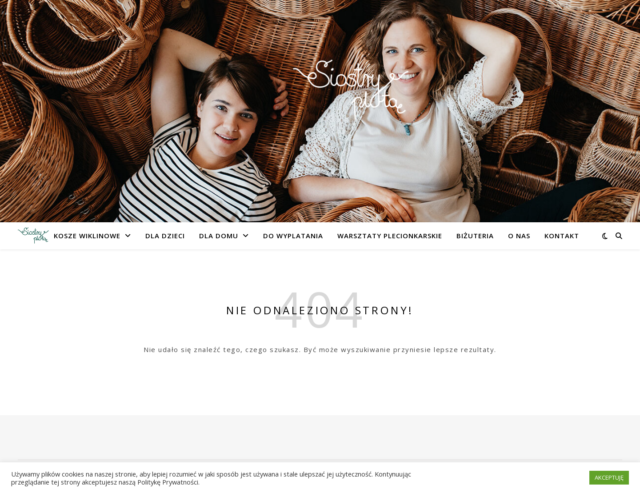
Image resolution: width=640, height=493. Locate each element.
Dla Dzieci (165, 235)
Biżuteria (475, 235)
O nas (519, 235)
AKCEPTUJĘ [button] (609, 477)
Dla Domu (218, 235)
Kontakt (561, 235)
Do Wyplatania (293, 235)
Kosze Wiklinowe (87, 235)
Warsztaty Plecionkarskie (389, 235)
